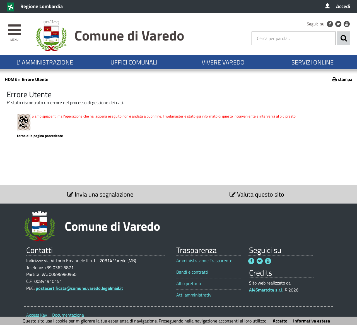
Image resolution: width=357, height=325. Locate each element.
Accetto (280, 320)
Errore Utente (35, 79)
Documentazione (68, 315)
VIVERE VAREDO (223, 62)
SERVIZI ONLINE (312, 62)
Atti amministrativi (194, 295)
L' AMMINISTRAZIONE (44, 62)
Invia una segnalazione (100, 194)
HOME (11, 79)
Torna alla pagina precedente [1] (40, 135)
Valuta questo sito (257, 194)
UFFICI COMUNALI (133, 62)
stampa (342, 79)
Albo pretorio (188, 283)
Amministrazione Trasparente (204, 260)
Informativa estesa (311, 320)
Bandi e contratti (192, 272)
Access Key (36, 315)
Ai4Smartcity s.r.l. (266, 289)
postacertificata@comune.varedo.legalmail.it (79, 288)
